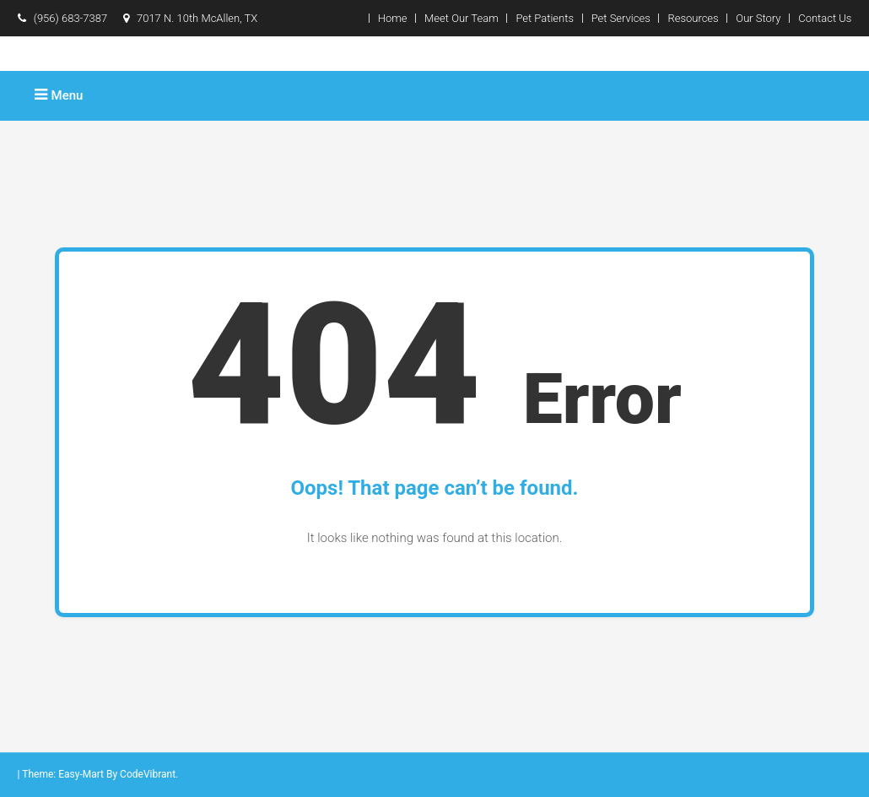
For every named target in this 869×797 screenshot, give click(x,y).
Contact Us (824, 18)
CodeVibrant (147, 774)
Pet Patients (544, 18)
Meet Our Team (461, 18)
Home (393, 18)
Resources (692, 18)
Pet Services (620, 18)
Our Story (758, 18)
